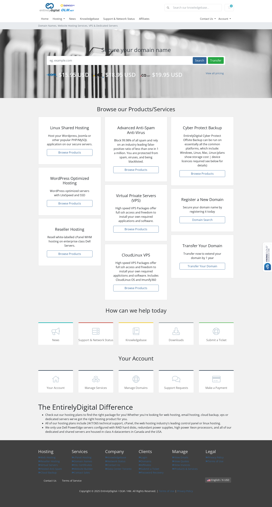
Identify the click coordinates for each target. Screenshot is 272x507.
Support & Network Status (119, 18)
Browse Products (69, 152)
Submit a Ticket (216, 334)
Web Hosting (46, 457)
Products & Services (185, 469)
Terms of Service (72, 480)
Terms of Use (214, 461)
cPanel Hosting (81, 457)
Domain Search (202, 220)
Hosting (58, 18)
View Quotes (180, 461)
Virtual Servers (48, 465)
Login (143, 457)
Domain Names (82, 461)
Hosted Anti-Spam (50, 469)
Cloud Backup (47, 472)
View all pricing (215, 73)
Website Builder (82, 469)
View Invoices (181, 465)
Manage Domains (136, 382)
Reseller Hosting (49, 461)
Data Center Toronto (118, 469)
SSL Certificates (82, 465)
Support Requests (176, 382)
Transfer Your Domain (202, 266)
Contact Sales (81, 472)
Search (199, 60)
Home (44, 18)
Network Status (115, 461)
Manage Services (95, 382)
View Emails (180, 457)
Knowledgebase (89, 18)
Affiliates (144, 18)
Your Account (55, 382)
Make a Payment (216, 382)
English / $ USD (218, 480)
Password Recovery (151, 472)
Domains (145, 461)
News (72, 18)
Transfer (215, 60)
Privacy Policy (215, 457)
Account (223, 18)
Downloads (176, 334)
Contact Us (207, 18)
